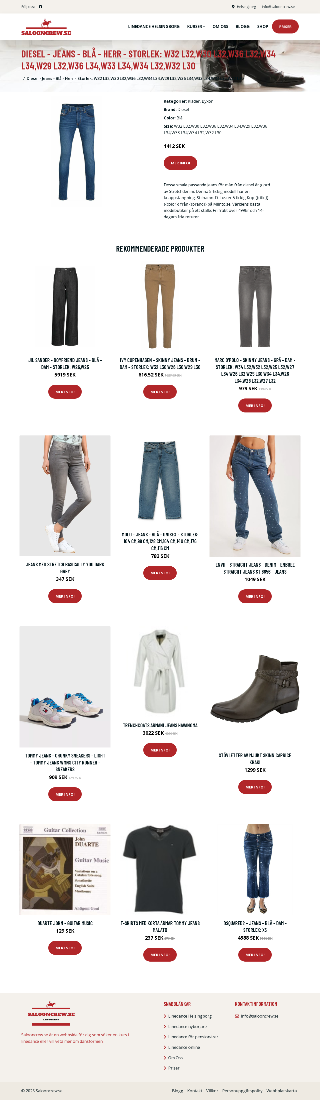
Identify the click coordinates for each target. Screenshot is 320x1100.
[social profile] (40, 6)
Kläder (194, 101)
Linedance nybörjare (187, 1026)
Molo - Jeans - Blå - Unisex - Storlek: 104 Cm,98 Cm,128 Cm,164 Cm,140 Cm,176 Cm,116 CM (160, 541)
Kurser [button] (194, 26)
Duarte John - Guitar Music (65, 923)
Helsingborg (246, 6)
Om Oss (175, 1058)
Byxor (207, 101)
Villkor (212, 1091)
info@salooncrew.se (278, 6)
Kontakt (194, 1091)
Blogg (243, 26)
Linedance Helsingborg (154, 26)
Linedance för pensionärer (193, 1037)
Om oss (220, 26)
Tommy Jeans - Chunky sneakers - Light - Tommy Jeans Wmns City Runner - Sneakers (65, 762)
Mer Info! (180, 162)
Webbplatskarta (281, 1091)
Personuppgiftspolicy (242, 1091)
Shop (262, 26)
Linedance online (184, 1047)
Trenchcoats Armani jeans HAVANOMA (160, 725)
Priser (285, 26)
